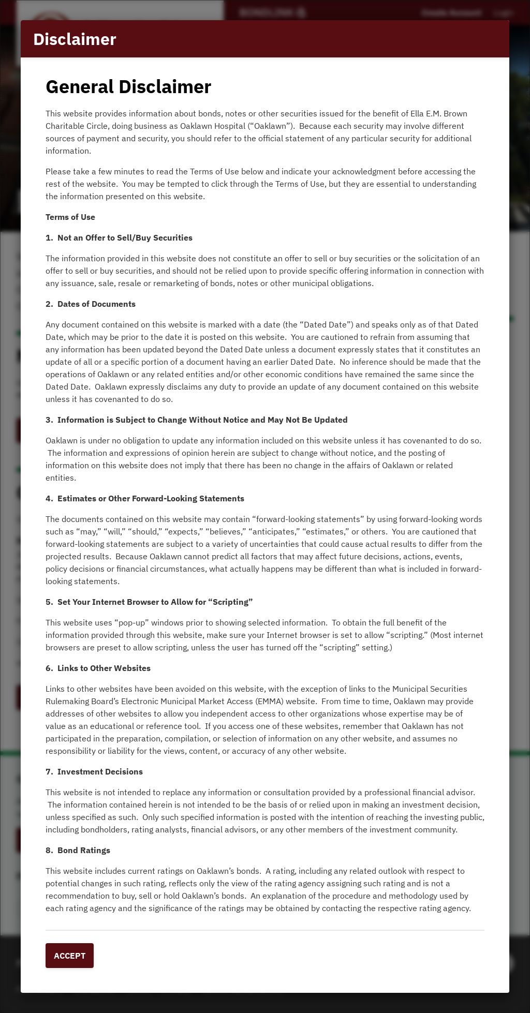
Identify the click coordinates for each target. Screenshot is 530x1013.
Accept (69, 955)
